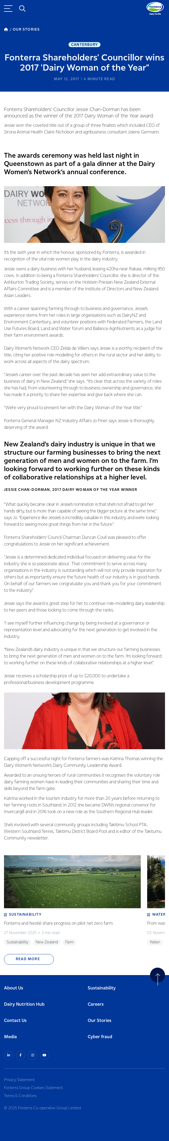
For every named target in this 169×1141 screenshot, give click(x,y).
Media (10, 1037)
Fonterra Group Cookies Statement (33, 1088)
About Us (13, 988)
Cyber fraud (100, 1037)
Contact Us (15, 1020)
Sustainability (102, 988)
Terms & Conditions (20, 1096)
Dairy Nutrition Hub (24, 1004)
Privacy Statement (19, 1080)
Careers (96, 1004)
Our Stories (99, 1020)
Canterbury (84, 45)
